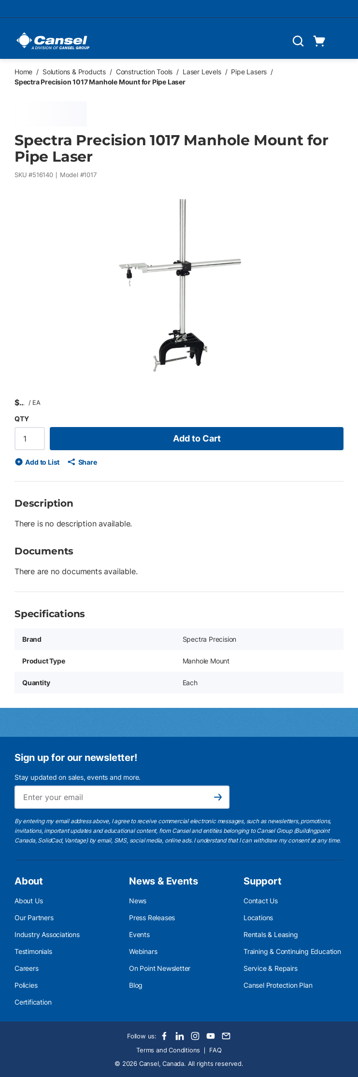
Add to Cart (197, 438)
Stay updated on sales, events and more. (77, 777)
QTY (21, 418)
